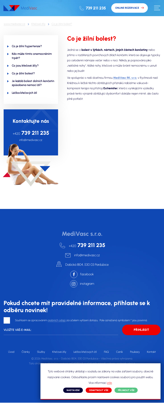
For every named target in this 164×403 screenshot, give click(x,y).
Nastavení (73, 389)
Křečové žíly (38, 24)
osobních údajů (57, 320)
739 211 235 (95, 8)
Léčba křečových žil (24, 92)
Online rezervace (127, 8)
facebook (87, 274)
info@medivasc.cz (30, 140)
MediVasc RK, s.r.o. (125, 77)
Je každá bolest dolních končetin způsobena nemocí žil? (33, 83)
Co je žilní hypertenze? (27, 46)
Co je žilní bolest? (62, 24)
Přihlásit (141, 330)
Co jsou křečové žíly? (25, 65)
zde (119, 382)
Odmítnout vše (99, 389)
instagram (87, 284)
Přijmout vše (128, 389)
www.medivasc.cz (14, 24)
